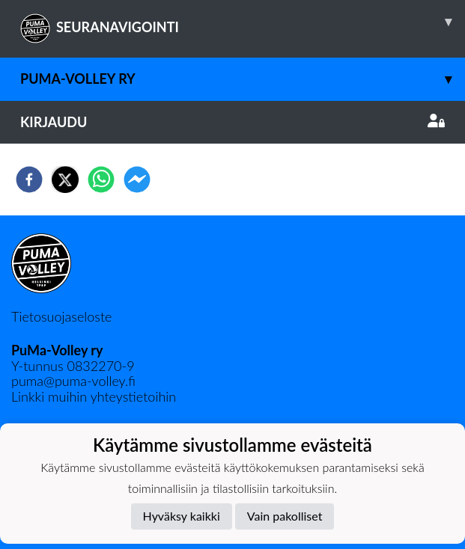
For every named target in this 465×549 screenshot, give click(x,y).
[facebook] (29, 179)
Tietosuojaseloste (61, 316)
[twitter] (65, 179)
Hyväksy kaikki (181, 516)
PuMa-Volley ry (242, 79)
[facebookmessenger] (137, 179)
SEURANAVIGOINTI (242, 21)
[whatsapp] (101, 179)
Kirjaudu (232, 122)
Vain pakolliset (285, 516)
